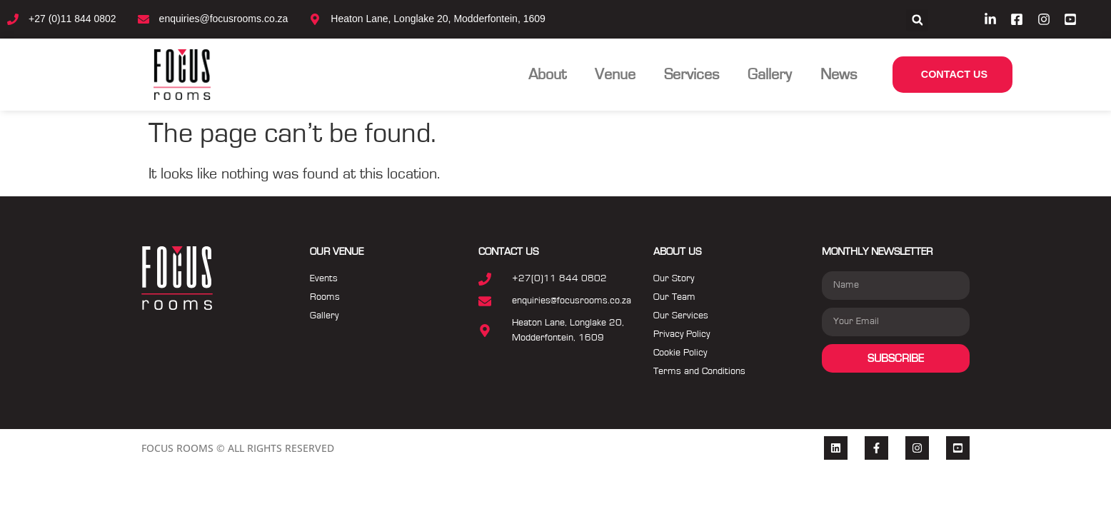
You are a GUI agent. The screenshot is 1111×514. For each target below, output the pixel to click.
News (838, 74)
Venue (615, 74)
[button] (917, 20)
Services (691, 74)
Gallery (770, 74)
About (547, 74)
